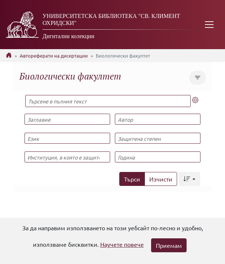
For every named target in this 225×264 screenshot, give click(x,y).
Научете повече (122, 244)
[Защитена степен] (157, 138)
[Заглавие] (67, 119)
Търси (132, 179)
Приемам (169, 245)
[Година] (157, 156)
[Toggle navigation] (209, 24)
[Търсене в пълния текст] (108, 101)
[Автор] (157, 119)
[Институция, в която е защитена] (67, 156)
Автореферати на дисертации (54, 55)
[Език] (67, 138)
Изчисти (160, 179)
